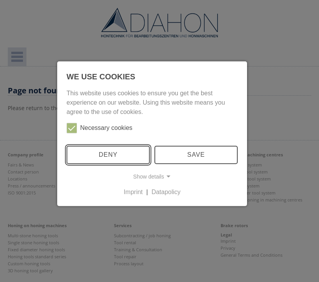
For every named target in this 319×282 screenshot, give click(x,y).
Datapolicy (166, 192)
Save (196, 154)
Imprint (133, 192)
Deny (108, 154)
